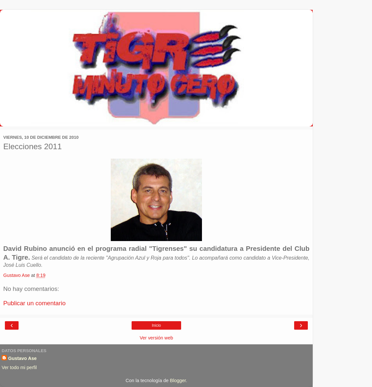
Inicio (156, 325)
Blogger (178, 380)
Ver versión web (156, 337)
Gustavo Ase (22, 358)
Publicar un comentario (34, 303)
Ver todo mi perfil (19, 367)
